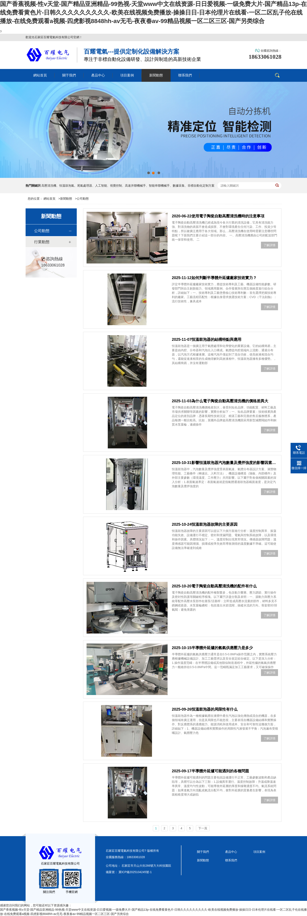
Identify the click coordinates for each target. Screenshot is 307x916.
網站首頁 (49, 198)
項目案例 (259, 851)
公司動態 (83, 198)
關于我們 (203, 851)
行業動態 (41, 242)
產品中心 (231, 851)
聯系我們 (231, 860)
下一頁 (202, 828)
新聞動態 (66, 198)
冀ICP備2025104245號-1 (135, 872)
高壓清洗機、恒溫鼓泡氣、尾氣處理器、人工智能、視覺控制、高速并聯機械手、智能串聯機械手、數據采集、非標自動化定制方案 (127, 185)
